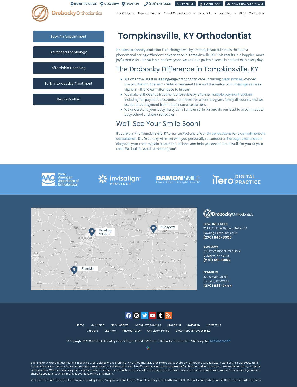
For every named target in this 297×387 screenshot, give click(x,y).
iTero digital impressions (91, 366)
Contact (256, 13)
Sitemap (110, 330)
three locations (219, 133)
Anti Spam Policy (158, 330)
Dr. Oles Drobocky (160, 362)
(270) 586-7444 (217, 285)
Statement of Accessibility (193, 330)
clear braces (232, 79)
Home (80, 325)
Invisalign (228, 13)
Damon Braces (149, 84)
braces (245, 362)
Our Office (125, 13)
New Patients (149, 13)
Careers (92, 330)
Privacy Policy (132, 330)
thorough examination (243, 138)
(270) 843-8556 (217, 237)
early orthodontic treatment (163, 366)
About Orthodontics (179, 13)
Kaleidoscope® (220, 341)
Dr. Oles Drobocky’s (132, 49)
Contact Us (214, 325)
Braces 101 (207, 13)
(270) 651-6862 (216, 260)
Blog (242, 13)
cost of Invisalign (150, 370)
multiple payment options (232, 94)
